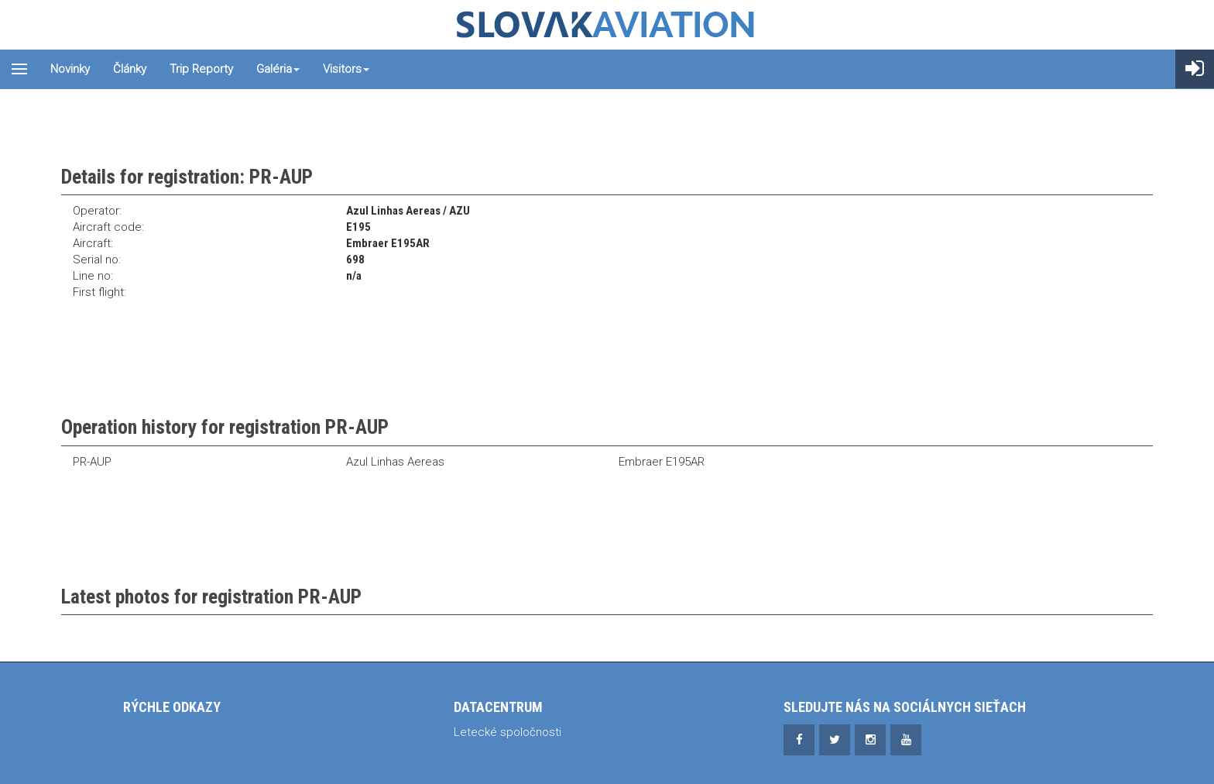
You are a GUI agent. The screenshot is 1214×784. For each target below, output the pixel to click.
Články (129, 69)
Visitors (346, 69)
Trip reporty (201, 69)
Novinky (70, 69)
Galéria (278, 69)
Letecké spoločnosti (507, 732)
